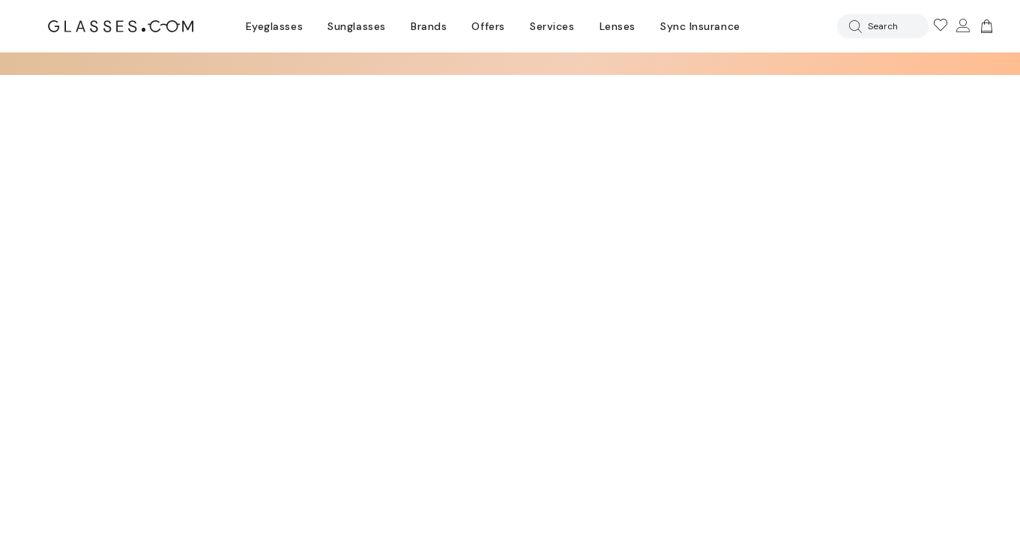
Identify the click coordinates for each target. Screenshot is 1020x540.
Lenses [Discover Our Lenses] (618, 26)
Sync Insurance (700, 26)
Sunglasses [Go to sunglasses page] (356, 26)
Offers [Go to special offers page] (487, 26)
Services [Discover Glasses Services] (552, 26)
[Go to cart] (985, 26)
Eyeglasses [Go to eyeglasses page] (274, 26)
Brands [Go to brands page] (429, 26)
